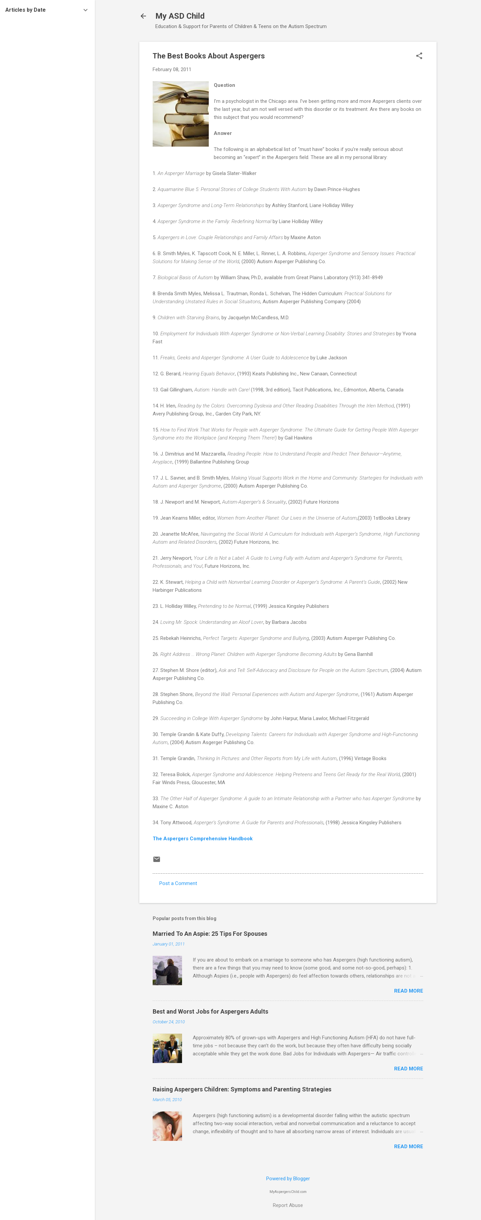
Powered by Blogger (288, 1179)
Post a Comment (178, 883)
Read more (408, 991)
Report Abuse (288, 1205)
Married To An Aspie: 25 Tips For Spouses (210, 933)
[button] (419, 56)
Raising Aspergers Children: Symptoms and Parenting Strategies (242, 1089)
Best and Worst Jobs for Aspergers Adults (210, 1011)
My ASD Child (180, 16)
